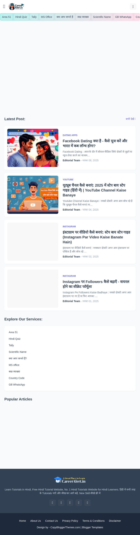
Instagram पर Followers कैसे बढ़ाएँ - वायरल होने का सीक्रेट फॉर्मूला (96, 284)
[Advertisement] (70, 63)
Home (22, 520)
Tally (34, 16)
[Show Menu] (4, 6)
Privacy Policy (70, 520)
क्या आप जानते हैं (65, 16)
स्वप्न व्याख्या (83, 16)
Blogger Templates (92, 527)
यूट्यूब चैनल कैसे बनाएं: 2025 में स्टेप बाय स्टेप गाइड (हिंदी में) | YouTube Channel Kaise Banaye (94, 190)
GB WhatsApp (123, 16)
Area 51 (6, 16)
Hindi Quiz (21, 16)
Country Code (16, 378)
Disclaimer (115, 520)
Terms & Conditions (93, 520)
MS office (14, 365)
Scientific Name (102, 16)
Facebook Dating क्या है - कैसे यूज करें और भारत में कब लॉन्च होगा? (95, 143)
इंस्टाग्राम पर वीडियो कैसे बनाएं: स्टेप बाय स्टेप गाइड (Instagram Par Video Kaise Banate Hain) (96, 237)
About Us (35, 520)
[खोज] (133, 6)
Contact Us (51, 520)
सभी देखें (130, 118)
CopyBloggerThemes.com (65, 527)
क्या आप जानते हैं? (18, 358)
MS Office (46, 16)
